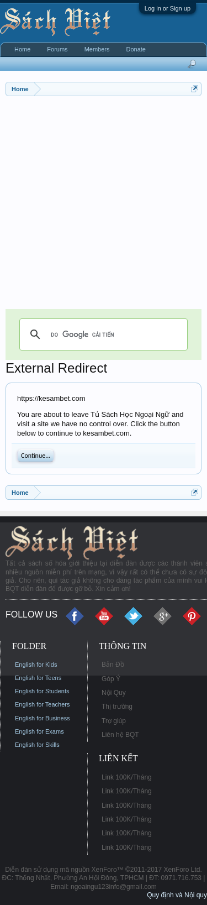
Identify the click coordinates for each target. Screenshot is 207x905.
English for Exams (39, 731)
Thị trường (117, 706)
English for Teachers (42, 704)
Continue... (35, 455)
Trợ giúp (114, 721)
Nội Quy (114, 693)
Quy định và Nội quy (177, 895)
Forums (57, 49)
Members (97, 49)
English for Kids (36, 664)
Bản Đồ (113, 664)
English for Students (42, 691)
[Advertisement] (103, 205)
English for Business (42, 718)
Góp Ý (111, 679)
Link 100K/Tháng (127, 777)
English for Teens (38, 677)
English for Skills (37, 744)
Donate (135, 49)
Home (22, 49)
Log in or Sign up (167, 8)
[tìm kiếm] (102, 334)
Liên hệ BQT (120, 735)
